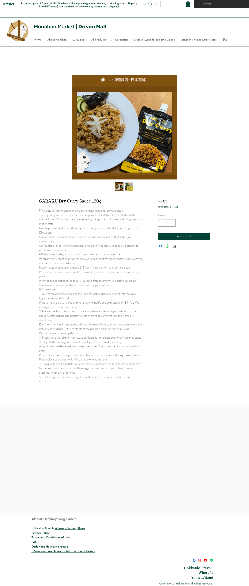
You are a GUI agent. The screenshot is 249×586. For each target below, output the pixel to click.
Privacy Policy (41, 533)
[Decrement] (161, 222)
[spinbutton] (167, 222)
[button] (151, 4)
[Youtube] (205, 560)
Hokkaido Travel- (58, 528)
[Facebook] (194, 560)
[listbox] (151, 4)
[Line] (211, 560)
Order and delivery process (50, 546)
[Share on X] (175, 246)
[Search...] (223, 4)
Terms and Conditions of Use (51, 537)
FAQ (35, 542)
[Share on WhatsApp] (167, 246)
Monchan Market (54, 27)
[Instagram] (200, 560)
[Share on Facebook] (160, 246)
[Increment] (172, 222)
